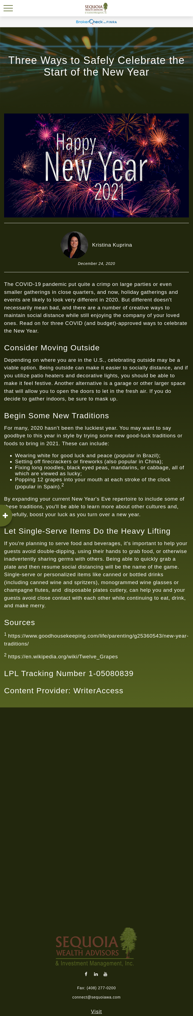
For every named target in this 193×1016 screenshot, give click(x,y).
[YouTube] (105, 974)
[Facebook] (86, 974)
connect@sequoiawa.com (96, 997)
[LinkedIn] (96, 974)
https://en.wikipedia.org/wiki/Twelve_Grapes (63, 656)
